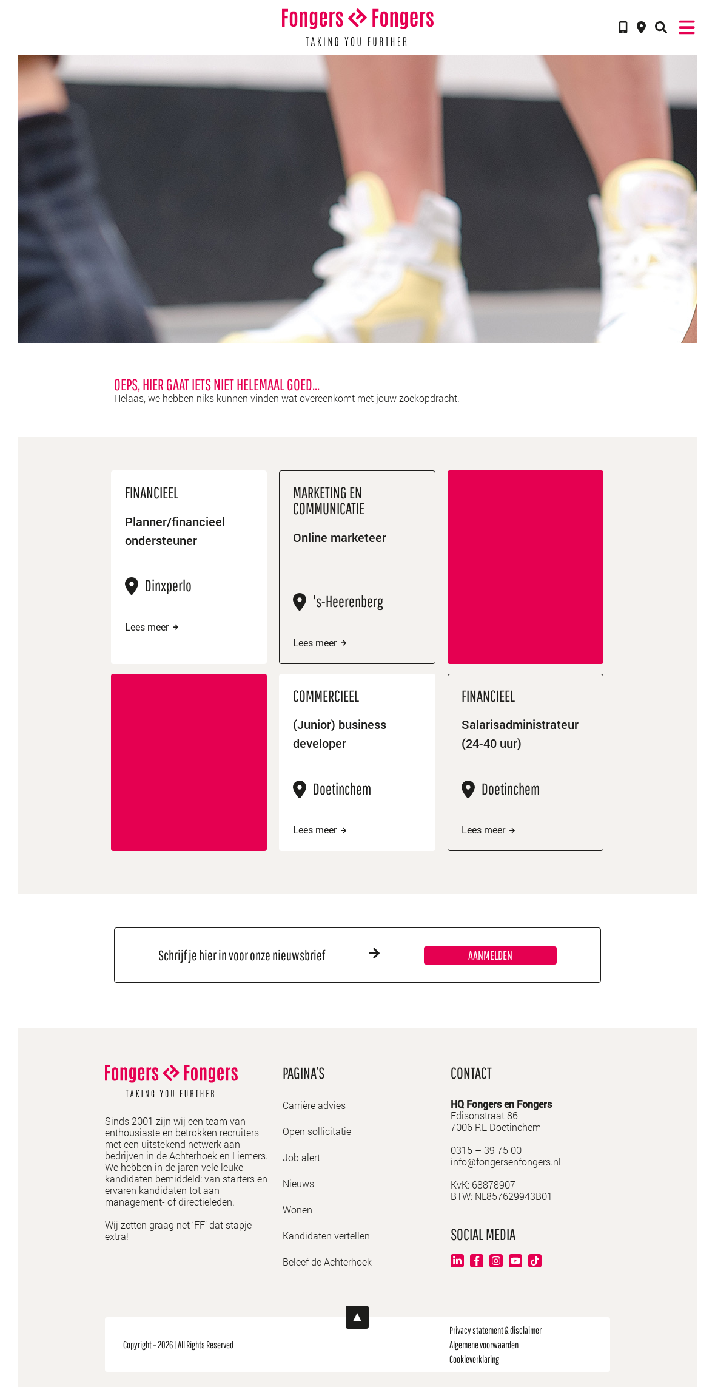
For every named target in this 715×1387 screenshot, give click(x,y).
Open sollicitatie (317, 1131)
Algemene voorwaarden (484, 1344)
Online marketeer (339, 537)
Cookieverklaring (474, 1359)
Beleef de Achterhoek (327, 1261)
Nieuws (298, 1183)
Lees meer (151, 627)
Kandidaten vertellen (326, 1235)
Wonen (297, 1209)
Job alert (301, 1157)
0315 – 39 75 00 (486, 1150)
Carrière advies (314, 1105)
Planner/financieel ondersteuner (175, 531)
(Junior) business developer (339, 733)
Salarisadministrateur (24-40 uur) (520, 733)
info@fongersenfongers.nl (506, 1161)
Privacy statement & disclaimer (495, 1329)
